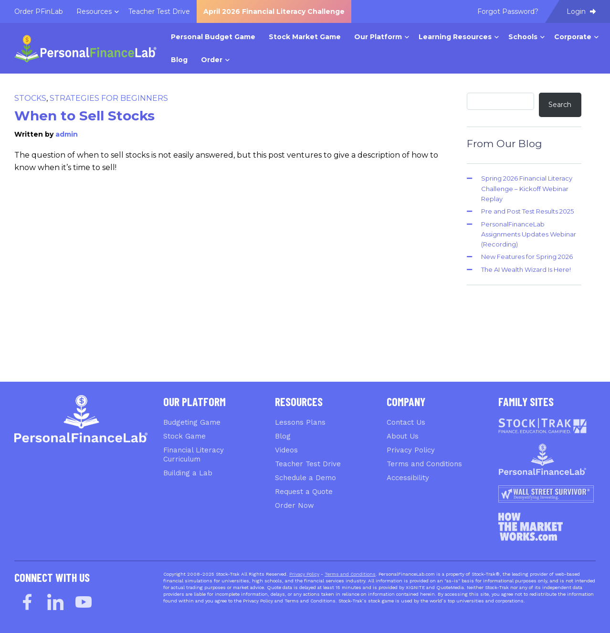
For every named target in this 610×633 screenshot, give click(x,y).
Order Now (294, 505)
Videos (286, 450)
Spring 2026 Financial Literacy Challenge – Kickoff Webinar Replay (526, 188)
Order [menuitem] (211, 59)
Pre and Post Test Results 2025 (527, 211)
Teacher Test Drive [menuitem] (159, 11)
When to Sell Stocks (84, 115)
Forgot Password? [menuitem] (507, 11)
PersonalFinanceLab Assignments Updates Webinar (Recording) (528, 234)
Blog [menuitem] (179, 59)
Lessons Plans (300, 422)
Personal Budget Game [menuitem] (213, 36)
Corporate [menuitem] (572, 36)
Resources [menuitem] (94, 11)
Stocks (30, 98)
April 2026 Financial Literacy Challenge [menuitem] (274, 11)
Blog (283, 436)
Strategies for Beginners (109, 98)
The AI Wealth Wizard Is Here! (526, 269)
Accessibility (408, 477)
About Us (403, 436)
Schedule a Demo (305, 477)
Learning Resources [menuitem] (455, 36)
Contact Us (406, 422)
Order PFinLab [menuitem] (38, 11)
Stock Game (184, 436)
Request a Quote (304, 491)
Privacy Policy (411, 450)
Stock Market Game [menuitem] (305, 36)
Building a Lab (187, 473)
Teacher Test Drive (308, 464)
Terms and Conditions (424, 464)
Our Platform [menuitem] (378, 36)
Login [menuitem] (581, 11)
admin (66, 134)
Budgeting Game (192, 422)
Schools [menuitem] (522, 36)
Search (559, 104)
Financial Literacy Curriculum (193, 454)
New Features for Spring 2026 (527, 256)
